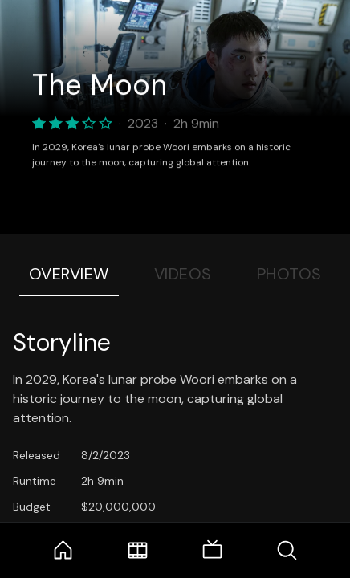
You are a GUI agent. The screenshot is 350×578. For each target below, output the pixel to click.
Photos (289, 273)
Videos (183, 273)
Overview (69, 273)
